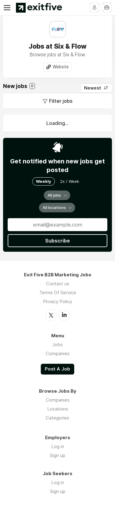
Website (61, 66)
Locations (57, 409)
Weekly (43, 181)
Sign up (57, 455)
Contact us (57, 284)
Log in (57, 446)
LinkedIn (64, 315)
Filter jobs (60, 101)
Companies (58, 353)
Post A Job (57, 369)
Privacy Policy (57, 301)
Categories (57, 418)
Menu (8, 7)
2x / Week (69, 181)
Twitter (51, 315)
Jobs (57, 344)
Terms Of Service (57, 292)
